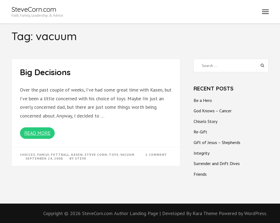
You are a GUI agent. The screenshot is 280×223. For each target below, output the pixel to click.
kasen (77, 154)
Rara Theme (205, 213)
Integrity (201, 153)
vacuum (127, 154)
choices (27, 154)
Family (43, 154)
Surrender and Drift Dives (217, 163)
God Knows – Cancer (213, 110)
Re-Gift (200, 131)
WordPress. (255, 213)
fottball (60, 154)
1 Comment (156, 154)
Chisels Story (205, 121)
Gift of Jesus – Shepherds (217, 142)
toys (113, 154)
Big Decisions (45, 72)
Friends (200, 174)
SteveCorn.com (33, 9)
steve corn (95, 154)
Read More (37, 133)
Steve (80, 158)
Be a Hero (203, 100)
